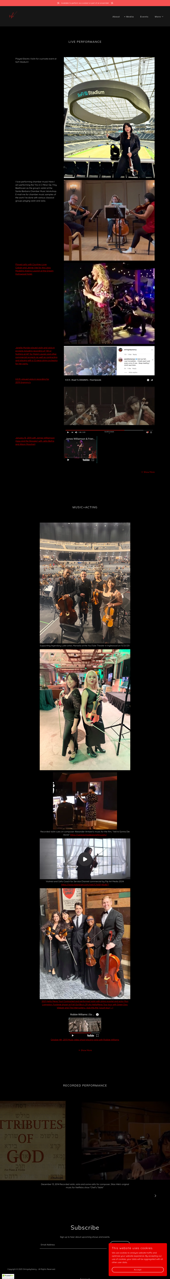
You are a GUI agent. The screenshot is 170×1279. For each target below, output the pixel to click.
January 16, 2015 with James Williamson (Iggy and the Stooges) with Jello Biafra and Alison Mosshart (35, 440)
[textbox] (73, 1245)
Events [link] (144, 16)
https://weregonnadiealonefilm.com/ (88, 834)
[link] (13, 16)
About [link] (116, 16)
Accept (140, 1269)
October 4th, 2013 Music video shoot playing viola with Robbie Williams (85, 1039)
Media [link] (130, 16)
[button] (158, 16)
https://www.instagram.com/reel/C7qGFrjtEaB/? (85, 884)
